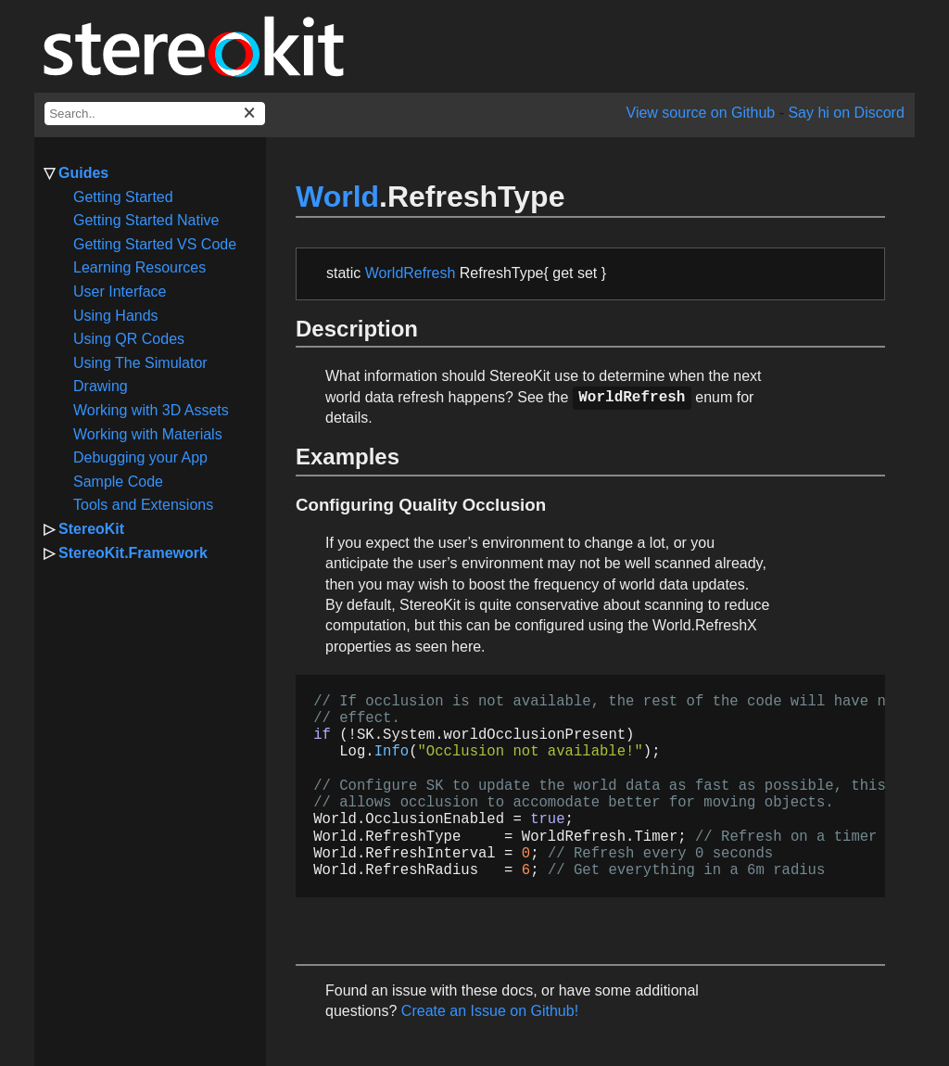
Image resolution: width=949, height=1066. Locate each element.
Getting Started (123, 197)
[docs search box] (154, 113)
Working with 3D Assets (151, 410)
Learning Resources (139, 267)
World (337, 196)
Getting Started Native (146, 220)
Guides (83, 173)
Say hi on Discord (846, 113)
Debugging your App (140, 457)
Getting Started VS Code (154, 244)
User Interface (119, 291)
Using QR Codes (128, 339)
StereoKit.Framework (133, 553)
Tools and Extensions (143, 505)
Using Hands (115, 316)
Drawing (100, 386)
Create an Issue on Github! (489, 1011)
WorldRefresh (410, 273)
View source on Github (701, 113)
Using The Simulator (140, 363)
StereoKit (91, 529)
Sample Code (118, 481)
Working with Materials (147, 434)
